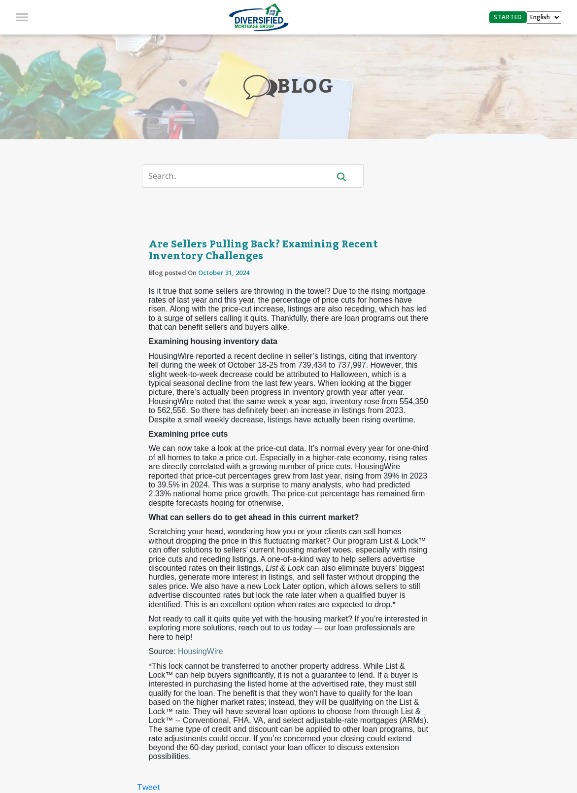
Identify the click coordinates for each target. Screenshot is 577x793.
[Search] (242, 176)
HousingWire (200, 651)
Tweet (148, 787)
